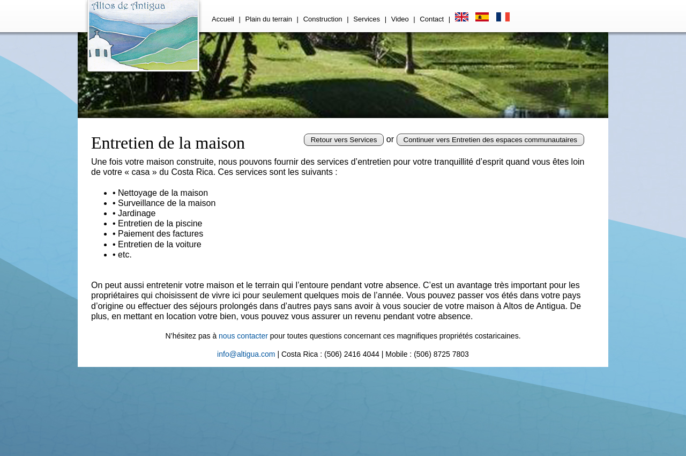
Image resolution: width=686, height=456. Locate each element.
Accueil (223, 19)
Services (366, 19)
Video (400, 19)
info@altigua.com (246, 354)
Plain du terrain (268, 19)
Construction (322, 19)
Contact (432, 19)
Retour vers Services (344, 140)
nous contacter (243, 336)
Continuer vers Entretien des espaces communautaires (490, 140)
